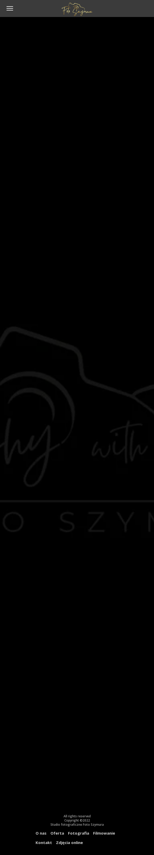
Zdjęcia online (69, 842)
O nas (41, 833)
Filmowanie (104, 833)
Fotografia (78, 833)
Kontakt (44, 842)
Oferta (57, 833)
